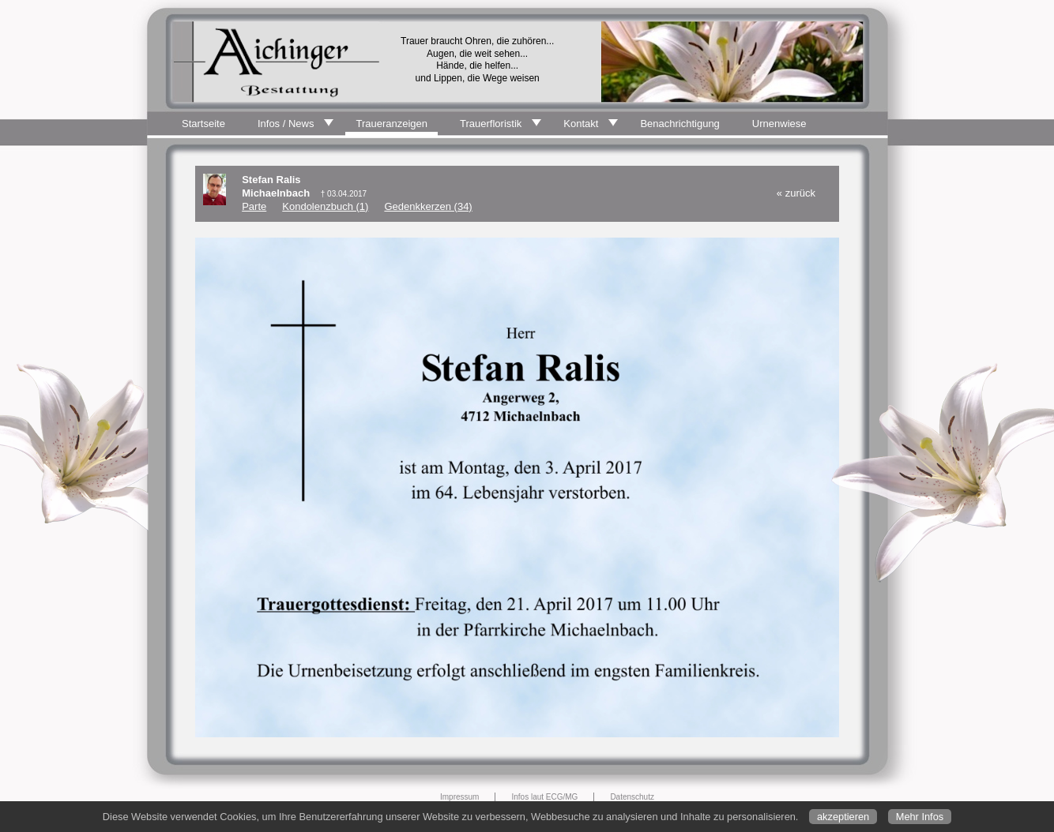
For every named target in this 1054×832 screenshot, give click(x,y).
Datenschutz (632, 797)
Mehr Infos (919, 817)
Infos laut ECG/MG (544, 797)
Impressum (459, 797)
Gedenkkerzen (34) (428, 206)
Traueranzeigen (391, 123)
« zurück (796, 193)
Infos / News (286, 123)
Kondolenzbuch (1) (325, 206)
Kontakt (580, 123)
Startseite (203, 123)
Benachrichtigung (679, 123)
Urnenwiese (779, 123)
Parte (254, 206)
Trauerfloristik (490, 123)
